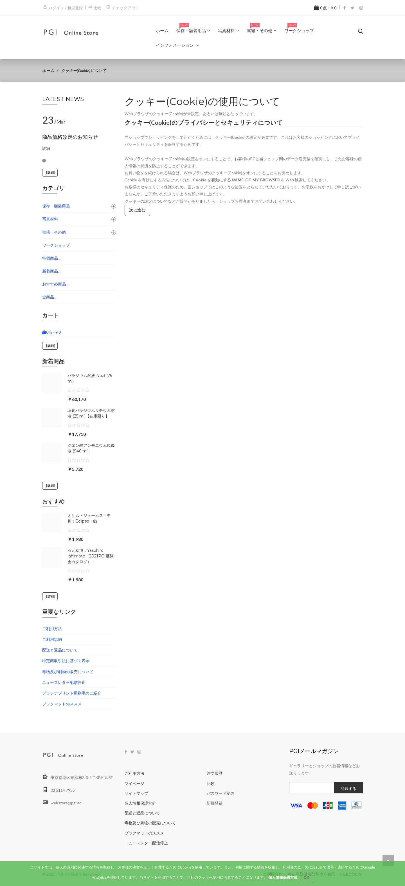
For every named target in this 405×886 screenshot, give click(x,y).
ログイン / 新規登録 (65, 7)
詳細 (46, 148)
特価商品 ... (51, 258)
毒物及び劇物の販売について (67, 671)
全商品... (49, 296)
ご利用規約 (52, 639)
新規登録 (214, 803)
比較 (97, 7)
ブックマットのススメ (62, 703)
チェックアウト (125, 7)
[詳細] (50, 172)
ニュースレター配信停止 (64, 682)
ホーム (48, 70)
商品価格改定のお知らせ (70, 137)
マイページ (134, 783)
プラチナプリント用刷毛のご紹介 (71, 693)
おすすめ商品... (55, 284)
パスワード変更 (220, 793)
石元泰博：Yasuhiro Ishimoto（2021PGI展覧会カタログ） (91, 556)
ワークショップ (56, 245)
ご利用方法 (52, 628)
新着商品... (51, 271)
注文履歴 (214, 773)
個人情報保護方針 (140, 803)
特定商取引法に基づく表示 (65, 660)
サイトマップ (136, 793)
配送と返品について (60, 650)
